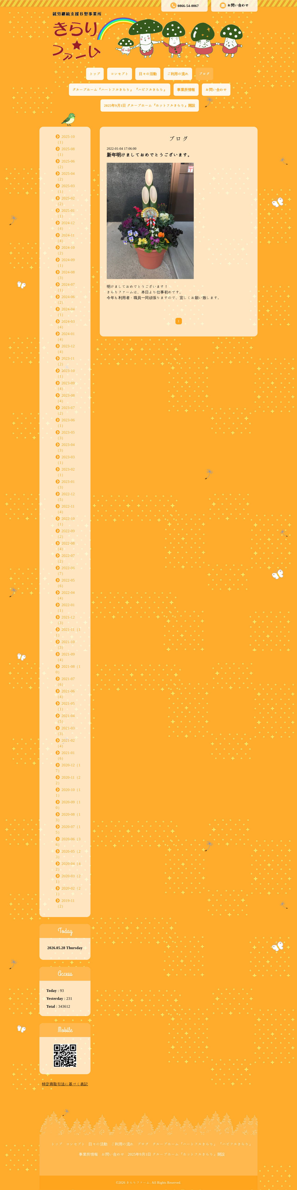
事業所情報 (186, 89)
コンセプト (120, 74)
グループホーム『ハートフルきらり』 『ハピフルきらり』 (119, 89)
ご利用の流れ (178, 74)
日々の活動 (148, 74)
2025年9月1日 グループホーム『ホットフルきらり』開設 (149, 105)
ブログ (204, 74)
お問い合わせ (234, 5)
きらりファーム (138, 1182)
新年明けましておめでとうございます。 (149, 154)
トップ (95, 74)
